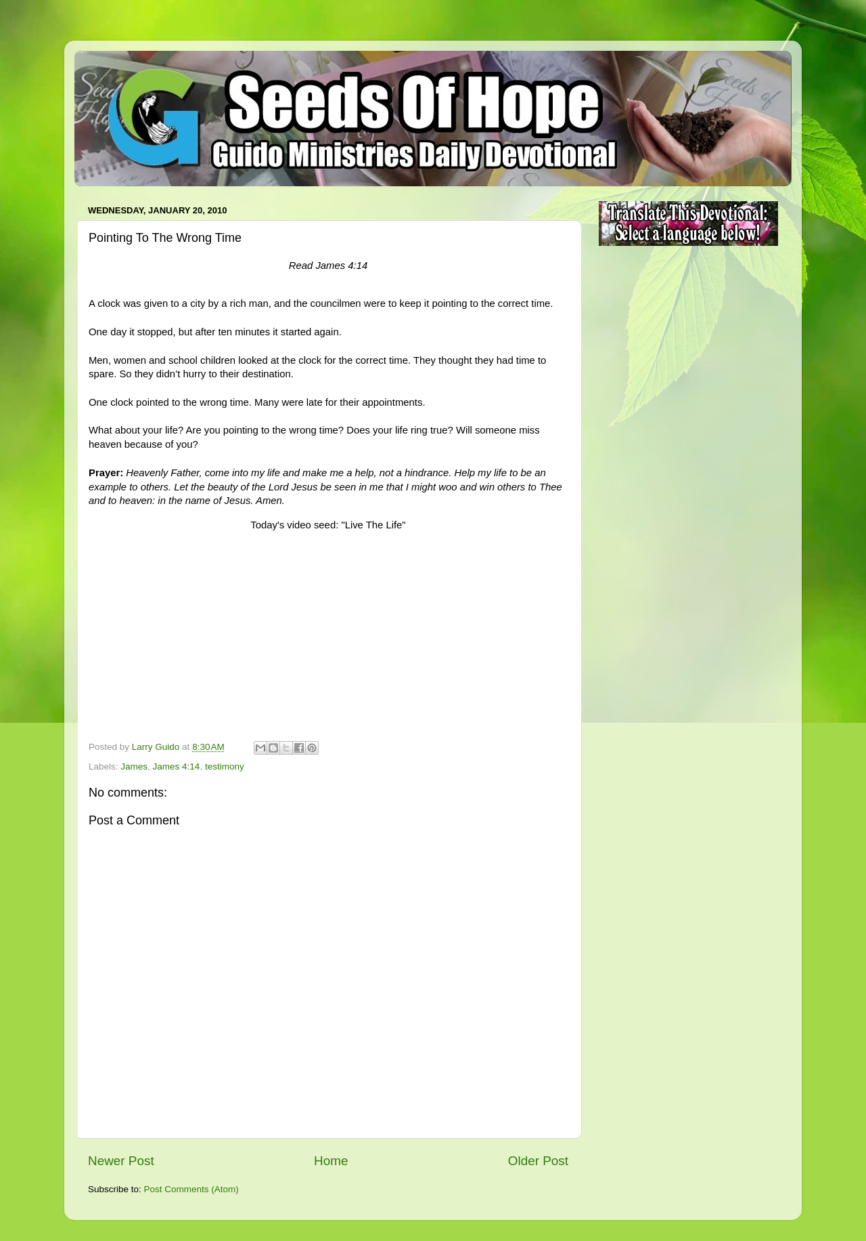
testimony (224, 766)
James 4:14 (176, 766)
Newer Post (121, 1161)
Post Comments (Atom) (191, 1189)
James (133, 766)
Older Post (538, 1161)
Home (331, 1161)
